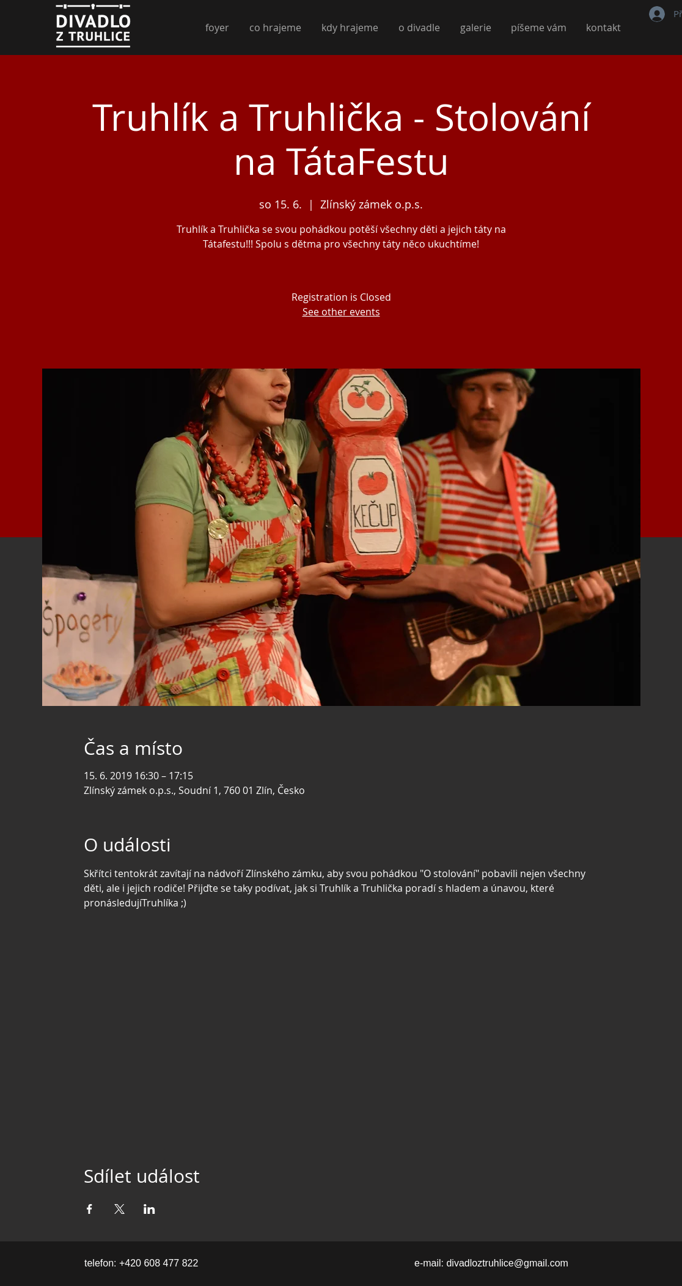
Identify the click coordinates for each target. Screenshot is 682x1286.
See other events (341, 311)
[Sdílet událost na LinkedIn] (149, 1209)
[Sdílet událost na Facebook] (89, 1209)
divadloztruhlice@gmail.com (507, 1263)
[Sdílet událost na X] (119, 1209)
